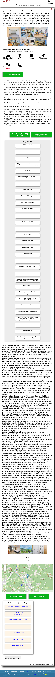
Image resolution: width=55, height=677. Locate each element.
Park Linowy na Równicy (18, 639)
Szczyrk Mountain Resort (18, 632)
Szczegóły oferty (16, 596)
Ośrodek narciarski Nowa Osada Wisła (17, 619)
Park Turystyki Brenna (17, 645)
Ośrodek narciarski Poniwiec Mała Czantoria (18, 626)
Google (27, 671)
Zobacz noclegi (38, 596)
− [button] (5, 569)
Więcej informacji (41, 135)
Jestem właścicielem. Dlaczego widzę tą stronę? (12, 657)
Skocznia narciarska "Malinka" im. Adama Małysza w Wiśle (17, 613)
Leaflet (41, 591)
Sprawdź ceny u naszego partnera (20, 134)
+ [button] (5, 566)
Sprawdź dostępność (12, 74)
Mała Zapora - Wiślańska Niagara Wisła (18, 606)
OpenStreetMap (48, 591)
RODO (34, 675)
